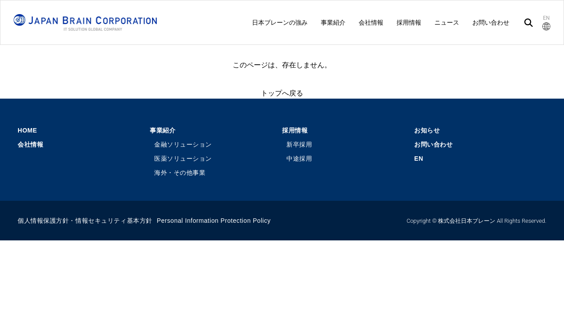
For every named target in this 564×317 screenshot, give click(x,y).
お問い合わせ (433, 144)
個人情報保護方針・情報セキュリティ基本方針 (85, 220)
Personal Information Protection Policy (214, 220)
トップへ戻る (282, 93)
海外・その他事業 (179, 172)
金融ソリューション (183, 144)
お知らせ (427, 130)
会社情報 (30, 144)
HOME (27, 130)
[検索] (528, 22)
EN (418, 158)
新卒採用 (299, 144)
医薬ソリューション (183, 158)
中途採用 (299, 158)
